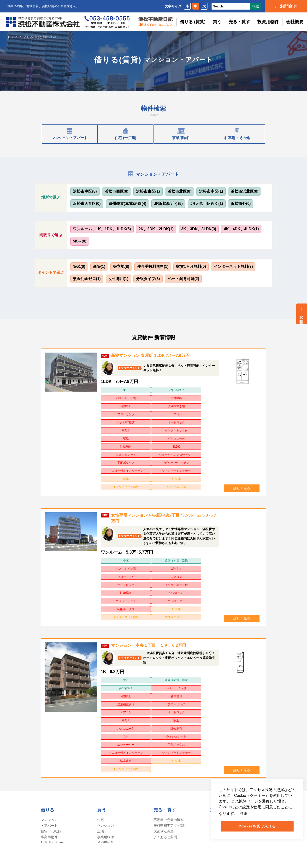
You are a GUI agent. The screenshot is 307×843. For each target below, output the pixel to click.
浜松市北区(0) (180, 191)
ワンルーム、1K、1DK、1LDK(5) (102, 229)
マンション (105, 694)
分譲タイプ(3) (148, 279)
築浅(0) (79, 266)
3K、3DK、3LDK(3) (198, 229)
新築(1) (99, 266)
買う (217, 21)
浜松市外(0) (241, 204)
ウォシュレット (115, 419)
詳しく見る (241, 442)
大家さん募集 (164, 700)
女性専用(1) (118, 279)
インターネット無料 (115, 442)
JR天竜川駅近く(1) (206, 204)
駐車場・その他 (52, 712)
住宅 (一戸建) (51, 700)
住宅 (100, 689)
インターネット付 (203, 404)
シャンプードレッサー (144, 432)
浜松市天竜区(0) (87, 204)
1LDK (203, 411)
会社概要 (294, 21)
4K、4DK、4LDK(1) (241, 229)
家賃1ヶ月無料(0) (191, 266)
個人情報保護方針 (95, 769)
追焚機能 (203, 390)
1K (174, 619)
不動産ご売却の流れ (169, 689)
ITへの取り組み (53, 785)
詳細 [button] (244, 813)
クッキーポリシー (95, 788)
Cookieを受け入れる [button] (257, 826)
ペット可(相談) (114, 404)
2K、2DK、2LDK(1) (156, 229)
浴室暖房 (115, 638)
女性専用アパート (203, 536)
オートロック (144, 404)
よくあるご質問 (52, 723)
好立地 (203, 430)
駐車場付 (144, 605)
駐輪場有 (174, 411)
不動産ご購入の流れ (112, 717)
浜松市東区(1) (148, 191)
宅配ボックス (174, 419)
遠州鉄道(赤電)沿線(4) (127, 204)
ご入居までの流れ (54, 717)
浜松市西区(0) (117, 191)
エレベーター (203, 529)
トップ (12, 37)
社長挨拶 (48, 768)
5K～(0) (79, 241)
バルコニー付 (144, 411)
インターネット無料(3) (233, 266)
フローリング (174, 397)
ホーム (46, 750)
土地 (100, 700)
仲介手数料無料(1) (153, 266)
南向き (174, 404)
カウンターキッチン (203, 419)
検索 (255, 6)
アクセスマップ (53, 791)
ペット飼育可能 (144, 442)
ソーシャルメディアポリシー (104, 778)
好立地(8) (121, 266)
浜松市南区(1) (211, 191)
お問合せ (301, 313)
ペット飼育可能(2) (183, 279)
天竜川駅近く (144, 390)
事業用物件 (49, 706)
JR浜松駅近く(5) (168, 204)
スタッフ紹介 (52, 779)
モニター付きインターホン (115, 432)
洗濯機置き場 (144, 397)
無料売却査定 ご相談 (169, 694)
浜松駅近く (174, 598)
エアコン (203, 397)
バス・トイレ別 (174, 390)
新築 (174, 430)
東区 (115, 390)
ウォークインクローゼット (144, 421)
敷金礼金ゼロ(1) (87, 279)
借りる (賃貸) (193, 21)
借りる (47, 678)
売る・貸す (239, 21)
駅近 (115, 411)
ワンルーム (144, 529)
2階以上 (115, 397)
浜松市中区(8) (85, 191)
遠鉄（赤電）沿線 (144, 514)
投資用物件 (268, 21)
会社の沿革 (50, 774)
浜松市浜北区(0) (245, 191)
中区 (115, 514)
